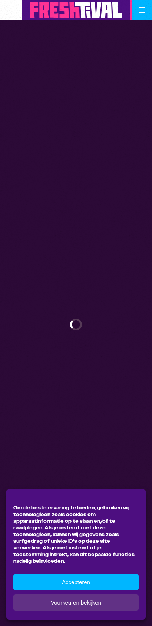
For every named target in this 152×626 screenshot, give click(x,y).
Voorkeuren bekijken (76, 602)
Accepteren (76, 582)
